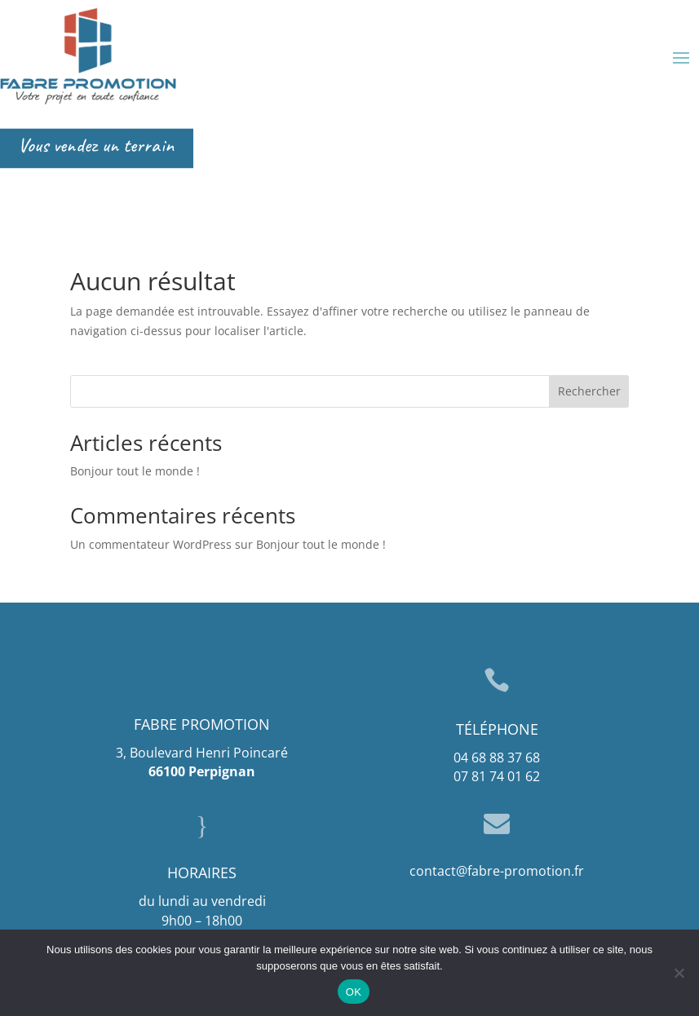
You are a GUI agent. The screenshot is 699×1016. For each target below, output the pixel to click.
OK (353, 992)
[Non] (678, 973)
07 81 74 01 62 (496, 776)
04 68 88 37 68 (496, 757)
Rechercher (589, 391)
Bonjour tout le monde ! (135, 471)
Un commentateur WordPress (151, 544)
